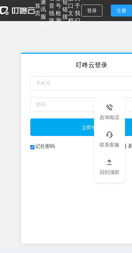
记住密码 (45, 146)
